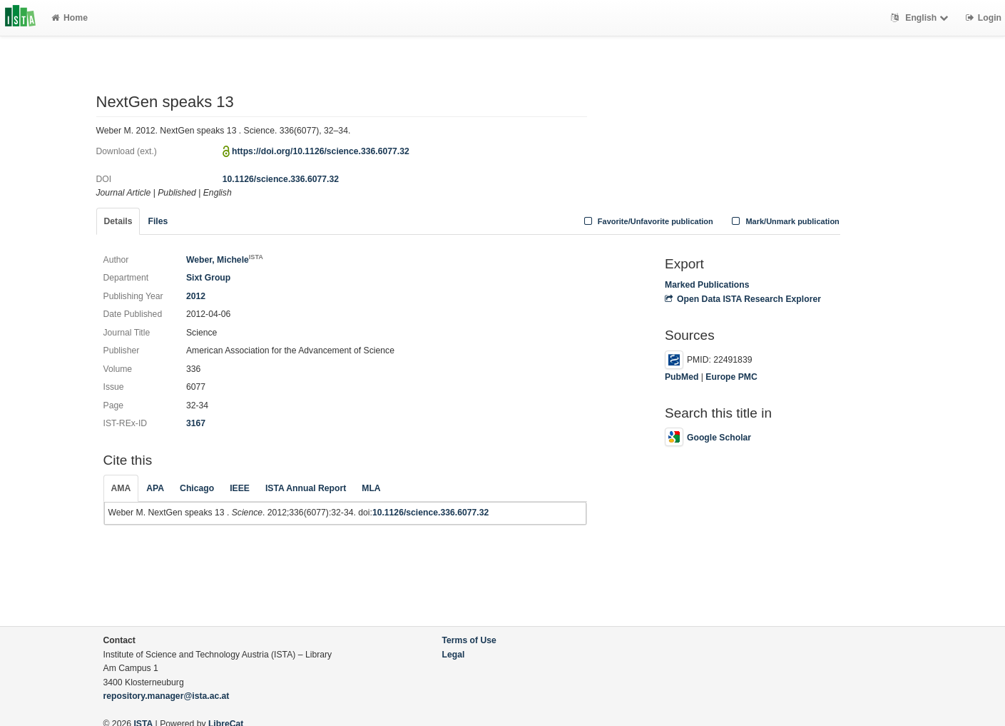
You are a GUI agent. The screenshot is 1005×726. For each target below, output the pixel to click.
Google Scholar (708, 438)
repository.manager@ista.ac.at (166, 696)
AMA (121, 488)
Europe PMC (731, 377)
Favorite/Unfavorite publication (647, 221)
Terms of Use (469, 640)
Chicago (197, 488)
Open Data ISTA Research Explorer (743, 299)
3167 (195, 423)
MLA (371, 488)
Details (118, 221)
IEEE (240, 488)
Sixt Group (208, 278)
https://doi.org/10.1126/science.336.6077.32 (320, 151)
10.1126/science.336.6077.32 (281, 179)
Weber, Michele (224, 260)
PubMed (681, 377)
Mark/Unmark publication (784, 221)
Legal (453, 655)
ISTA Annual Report (305, 488)
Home (69, 18)
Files (158, 221)
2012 (195, 296)
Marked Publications (707, 285)
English (921, 18)
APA (155, 488)
